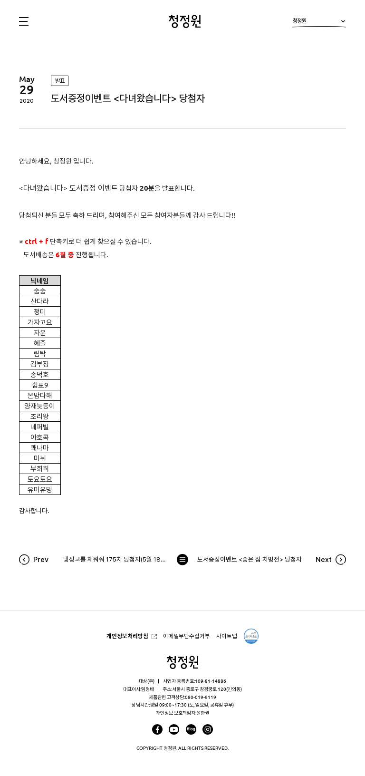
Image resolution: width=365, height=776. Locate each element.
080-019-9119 (200, 697)
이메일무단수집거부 (186, 636)
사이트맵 (226, 636)
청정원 (319, 23)
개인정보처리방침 (127, 636)
